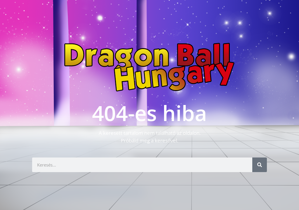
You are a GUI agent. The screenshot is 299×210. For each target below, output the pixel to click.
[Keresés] (259, 165)
